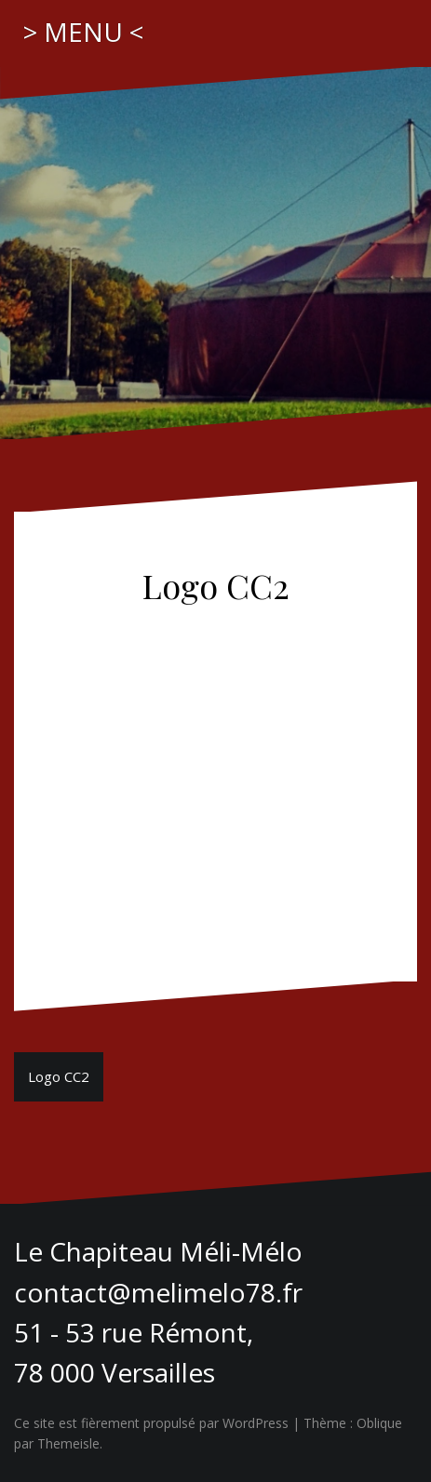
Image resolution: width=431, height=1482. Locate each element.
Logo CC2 (58, 1076)
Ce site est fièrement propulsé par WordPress (151, 1423)
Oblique (379, 1423)
